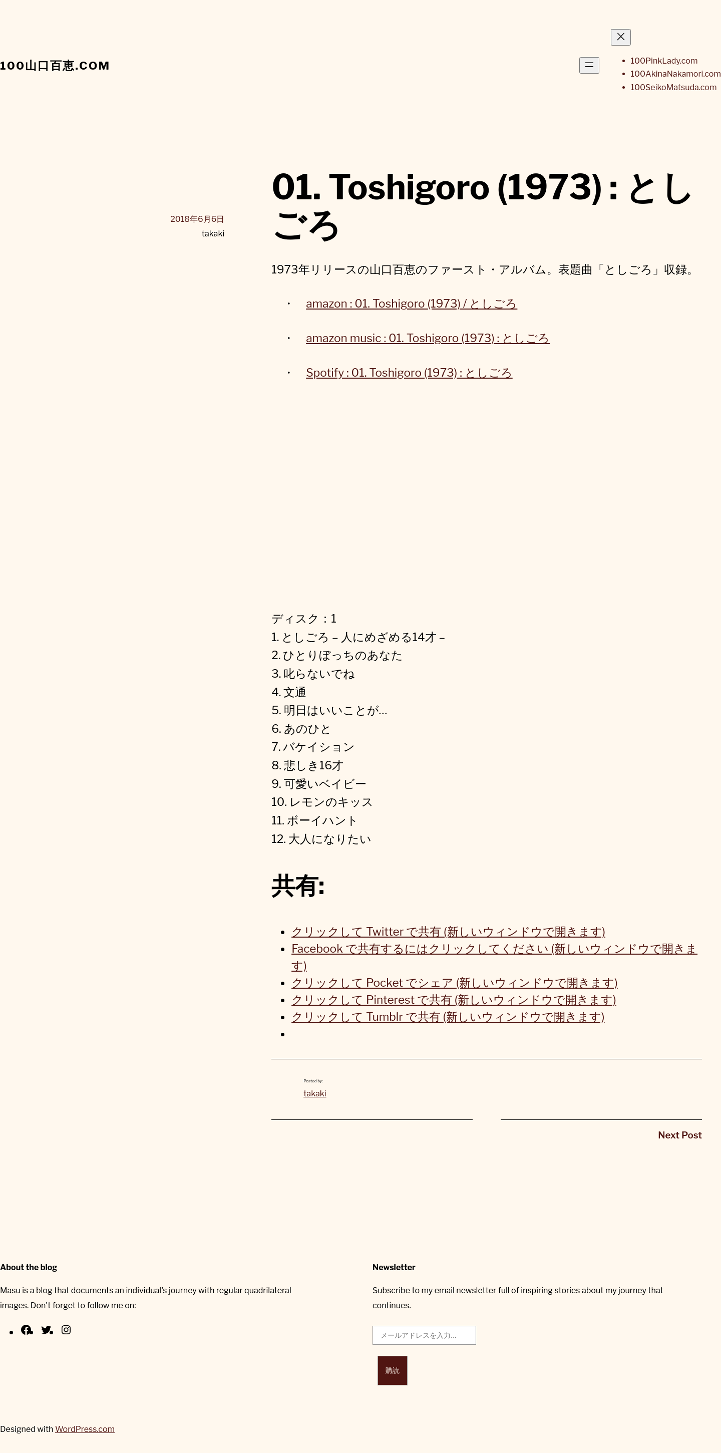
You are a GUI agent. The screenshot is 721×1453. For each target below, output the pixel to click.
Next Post (680, 1135)
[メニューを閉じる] (621, 37)
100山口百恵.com (55, 66)
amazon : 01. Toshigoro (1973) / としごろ (411, 304)
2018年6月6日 (197, 219)
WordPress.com (85, 1429)
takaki (314, 1093)
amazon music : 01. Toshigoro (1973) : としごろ (428, 338)
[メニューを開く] (589, 65)
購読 (393, 1370)
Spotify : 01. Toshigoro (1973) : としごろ (409, 373)
